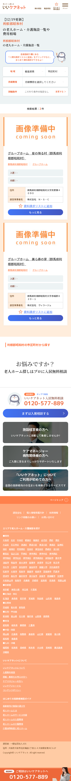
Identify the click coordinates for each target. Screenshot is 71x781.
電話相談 (47, 8)
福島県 (57, 598)
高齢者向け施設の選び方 (14, 705)
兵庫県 (27, 580)
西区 (51, 540)
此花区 (44, 540)
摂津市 (6, 576)
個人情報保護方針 (35, 513)
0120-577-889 (29, 776)
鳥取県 (23, 634)
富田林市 (33, 567)
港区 (57, 540)
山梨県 (38, 616)
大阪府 (6, 540)
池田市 (6, 562)
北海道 (6, 598)
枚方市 (56, 562)
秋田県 (40, 598)
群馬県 (22, 607)
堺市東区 (27, 558)
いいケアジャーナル (12, 685)
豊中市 (58, 558)
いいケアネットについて (14, 667)
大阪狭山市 (8, 580)
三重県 (32, 625)
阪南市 (18, 580)
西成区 (48, 549)
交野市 (60, 576)
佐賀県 (14, 647)
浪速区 (24, 544)
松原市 (6, 571)
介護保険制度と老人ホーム (15, 728)
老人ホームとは (10, 710)
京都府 (35, 580)
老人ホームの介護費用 (13, 723)
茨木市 (6, 567)
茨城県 (6, 607)
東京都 (6, 589)
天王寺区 (15, 544)
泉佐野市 (23, 567)
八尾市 (14, 567)
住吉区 (30, 549)
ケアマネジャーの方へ (13, 681)
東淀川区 (43, 544)
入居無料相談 (9, 672)
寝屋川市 (43, 567)
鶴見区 (6, 553)
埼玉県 (25, 589)
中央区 (20, 540)
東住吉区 (39, 549)
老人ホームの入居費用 (13, 719)
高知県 (6, 638)
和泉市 (22, 571)
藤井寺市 (23, 576)
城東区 (12, 549)
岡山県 (6, 634)
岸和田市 (49, 558)
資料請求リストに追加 (38, 206)
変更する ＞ (61, 91)
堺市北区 (17, 558)
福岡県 (6, 647)
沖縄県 (6, 652)
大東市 (14, 571)
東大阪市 (33, 576)
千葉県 (34, 589)
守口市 (48, 562)
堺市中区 (43, 553)
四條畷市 (51, 576)
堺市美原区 (38, 558)
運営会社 (17, 513)
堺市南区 (7, 558)
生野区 (60, 544)
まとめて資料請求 (56, 8)
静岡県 (23, 625)
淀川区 (56, 549)
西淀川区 (33, 544)
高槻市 (32, 562)
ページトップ (56, 499)
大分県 (40, 647)
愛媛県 (49, 634)
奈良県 (52, 580)
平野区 (24, 553)
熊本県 (32, 647)
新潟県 (6, 616)
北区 (13, 540)
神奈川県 (15, 589)
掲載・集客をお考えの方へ (15, 676)
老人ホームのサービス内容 (15, 715)
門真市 (56, 571)
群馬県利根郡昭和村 (18, 164)
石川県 (22, 616)
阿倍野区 (21, 549)
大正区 (6, 544)
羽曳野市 (47, 571)
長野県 (46, 616)
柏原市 (38, 571)
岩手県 (23, 598)
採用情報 (53, 513)
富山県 (14, 616)
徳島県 (14, 638)
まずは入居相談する (35, 413)
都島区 (28, 540)
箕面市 (30, 571)
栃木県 (14, 607)
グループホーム (40, 164)
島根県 (32, 634)
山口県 (40, 634)
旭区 (5, 549)
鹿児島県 (58, 647)
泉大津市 (23, 562)
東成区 (52, 544)
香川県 (57, 634)
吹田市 (14, 562)
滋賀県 (44, 580)
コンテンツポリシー (12, 690)
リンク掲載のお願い (26, 517)
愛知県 (6, 625)
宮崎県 (49, 647)
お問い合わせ (48, 517)
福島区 (36, 540)
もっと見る (35, 212)
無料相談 (38, 8)
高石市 (14, 576)
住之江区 (15, 553)
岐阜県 (14, 625)
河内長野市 (54, 567)
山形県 (49, 598)
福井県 (30, 616)
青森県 (14, 598)
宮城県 (32, 598)
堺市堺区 (33, 553)
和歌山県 (62, 580)
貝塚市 (40, 562)
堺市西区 (53, 553)
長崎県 (23, 647)
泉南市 (42, 576)
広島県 (14, 634)
